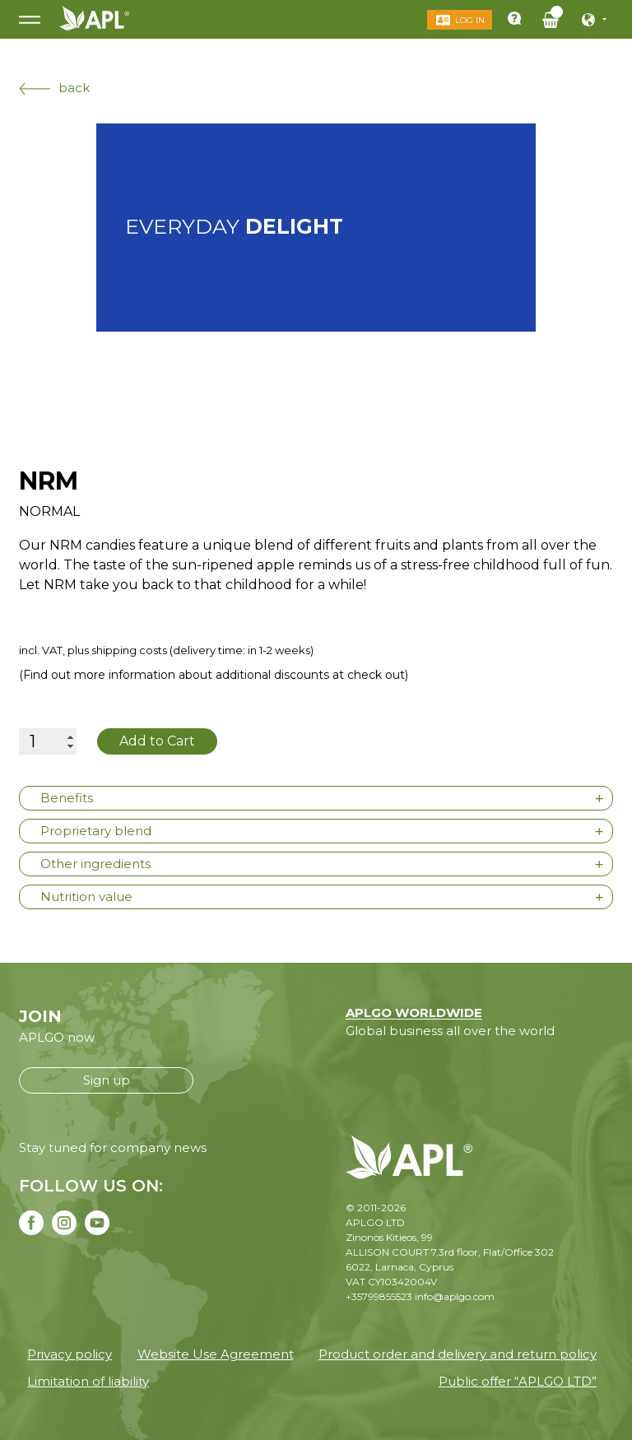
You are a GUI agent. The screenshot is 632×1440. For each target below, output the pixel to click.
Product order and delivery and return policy (457, 1354)
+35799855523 (379, 1296)
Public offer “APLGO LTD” (518, 1381)
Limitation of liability (88, 1381)
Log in (470, 20)
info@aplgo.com (455, 1296)
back (54, 87)
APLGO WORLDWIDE (414, 1012)
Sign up (106, 1080)
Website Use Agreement (215, 1354)
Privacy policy (69, 1354)
